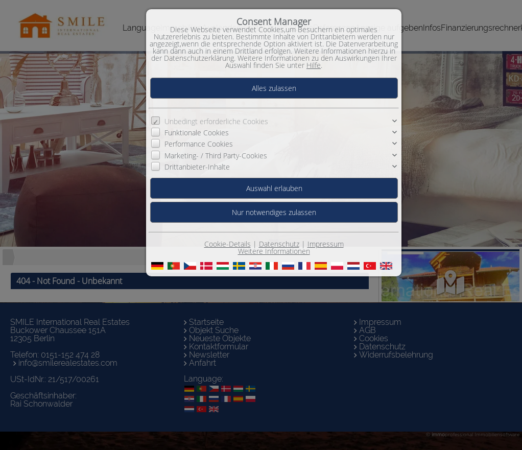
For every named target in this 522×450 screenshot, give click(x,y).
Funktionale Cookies (196, 132)
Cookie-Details (227, 244)
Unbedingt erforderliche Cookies (216, 121)
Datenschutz (279, 244)
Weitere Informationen (274, 251)
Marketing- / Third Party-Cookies (215, 155)
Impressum (325, 244)
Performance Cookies (198, 144)
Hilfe (313, 65)
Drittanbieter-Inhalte (197, 167)
